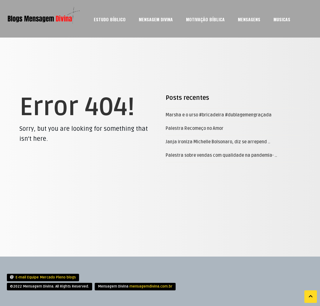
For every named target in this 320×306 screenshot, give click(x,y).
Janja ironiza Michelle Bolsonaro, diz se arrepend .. (218, 142)
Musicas (281, 19)
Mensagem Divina (156, 19)
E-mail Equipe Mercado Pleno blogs (46, 277)
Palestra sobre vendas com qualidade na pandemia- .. (221, 155)
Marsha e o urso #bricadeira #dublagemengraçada (219, 115)
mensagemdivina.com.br (150, 286)
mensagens (249, 19)
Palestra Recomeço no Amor (194, 128)
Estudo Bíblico (110, 19)
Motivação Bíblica (205, 19)
